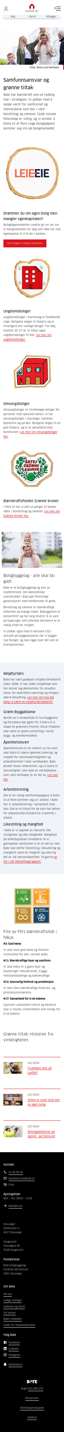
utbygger (51, 16)
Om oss (7, 1294)
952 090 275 (35, 1389)
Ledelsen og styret (14, 1306)
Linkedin (14, 1349)
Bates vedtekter (12, 1319)
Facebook (14, 1343)
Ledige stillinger (12, 1300)
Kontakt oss (15, 1206)
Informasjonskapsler (32, 1408)
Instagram (14, 1355)
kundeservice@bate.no (22, 1178)
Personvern (32, 1398)
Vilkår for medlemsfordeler (19, 1325)
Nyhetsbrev (15, 1365)
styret (32, 16)
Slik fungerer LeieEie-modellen (25, 243)
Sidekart (32, 1417)
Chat (11, 1185)
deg (13, 16)
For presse (9, 1313)
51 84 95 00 (16, 1172)
